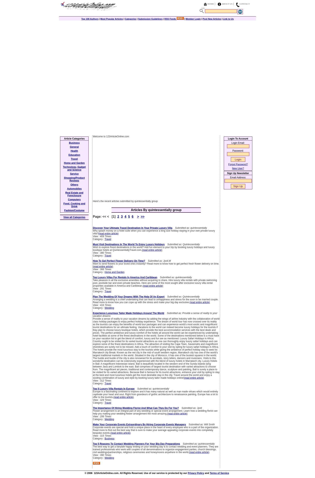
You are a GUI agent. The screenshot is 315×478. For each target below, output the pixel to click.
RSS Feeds (174, 19)
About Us (227, 4)
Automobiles (74, 188)
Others (74, 184)
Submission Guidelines (150, 19)
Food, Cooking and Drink (74, 205)
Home (211, 4)
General (74, 147)
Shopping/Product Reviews (74, 179)
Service (74, 173)
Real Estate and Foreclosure (74, 194)
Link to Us (228, 19)
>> (142, 216)
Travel (107, 239)
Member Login (193, 19)
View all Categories (74, 217)
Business (110, 438)
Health (74, 151)
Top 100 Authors (90, 19)
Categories (130, 19)
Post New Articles (211, 19)
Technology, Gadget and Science (74, 168)
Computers (74, 199)
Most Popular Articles (111, 19)
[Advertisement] (157, 49)
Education (74, 155)
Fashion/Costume (74, 210)
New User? (238, 168)
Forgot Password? (238, 164)
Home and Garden (115, 272)
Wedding (109, 308)
